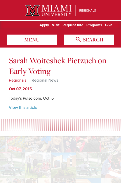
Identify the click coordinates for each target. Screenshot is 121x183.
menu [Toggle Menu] (32, 39)
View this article (23, 107)
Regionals (17, 80)
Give (108, 25)
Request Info (73, 25)
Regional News (45, 80)
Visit (55, 25)
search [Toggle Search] (92, 39)
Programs (94, 25)
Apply (44, 25)
